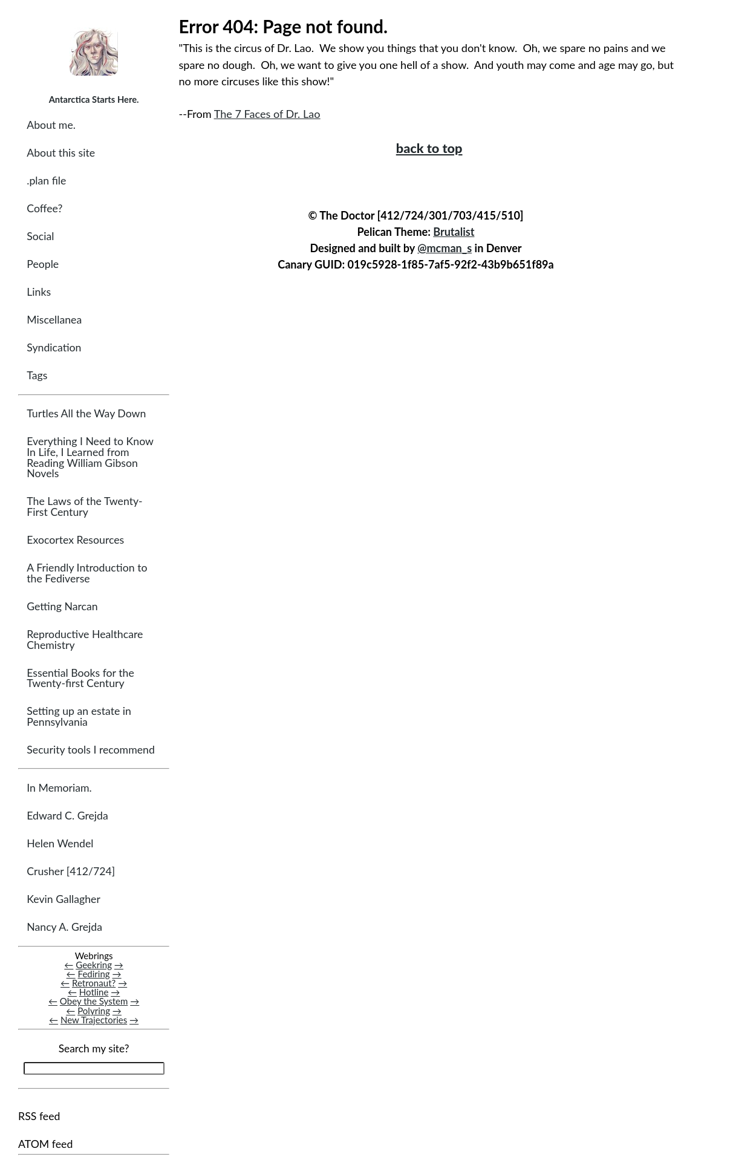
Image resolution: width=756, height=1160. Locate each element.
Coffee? (44, 208)
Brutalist (453, 231)
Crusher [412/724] (71, 871)
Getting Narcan (62, 606)
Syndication (54, 347)
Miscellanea (54, 319)
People (43, 264)
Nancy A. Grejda (64, 927)
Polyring (93, 1010)
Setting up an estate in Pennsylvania (79, 716)
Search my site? (94, 1048)
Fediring (94, 973)
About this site (61, 152)
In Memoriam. (59, 787)
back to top (429, 148)
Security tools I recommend (91, 749)
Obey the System (94, 1000)
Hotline (94, 991)
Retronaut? (94, 982)
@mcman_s (444, 248)
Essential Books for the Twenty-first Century (80, 678)
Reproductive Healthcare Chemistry (85, 639)
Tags (37, 375)
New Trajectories (93, 1019)
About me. (51, 125)
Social (40, 236)
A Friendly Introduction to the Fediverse (87, 573)
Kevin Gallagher (63, 899)
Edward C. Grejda (67, 815)
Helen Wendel (60, 843)
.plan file (46, 180)
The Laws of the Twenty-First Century (84, 506)
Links (39, 291)
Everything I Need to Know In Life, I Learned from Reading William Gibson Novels (90, 457)
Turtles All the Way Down (86, 413)
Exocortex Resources (75, 539)
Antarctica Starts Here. (94, 99)
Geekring (94, 964)
